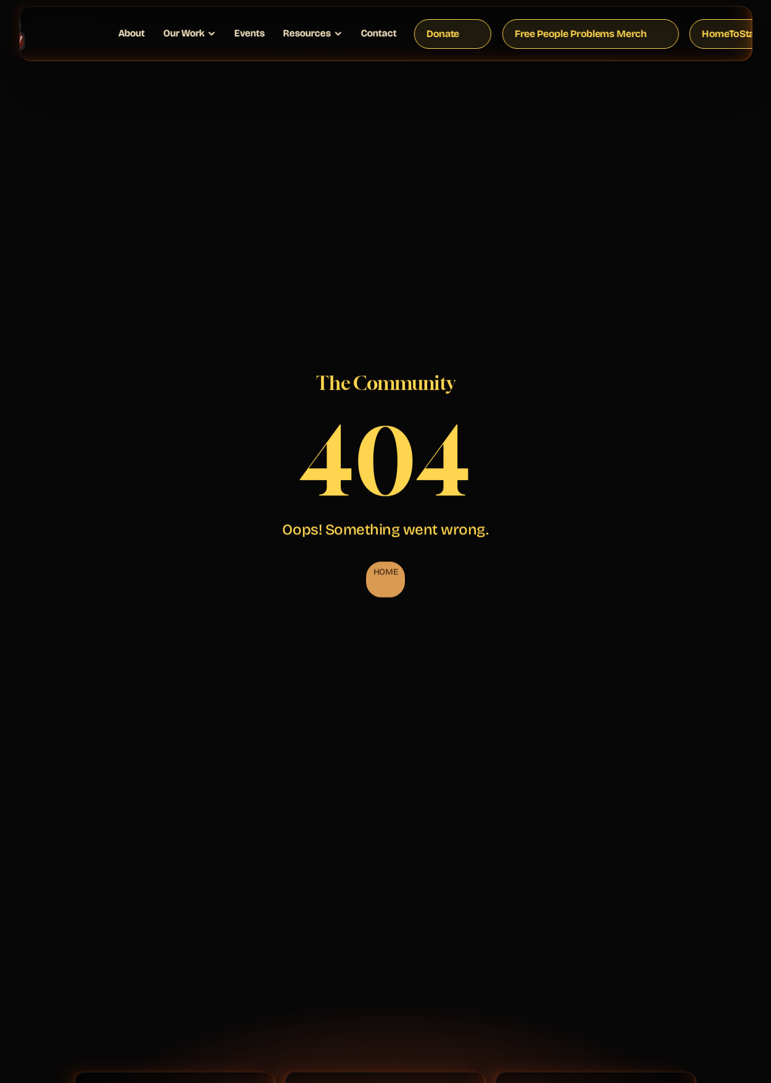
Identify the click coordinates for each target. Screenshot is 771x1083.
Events (249, 33)
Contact (378, 33)
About (131, 33)
